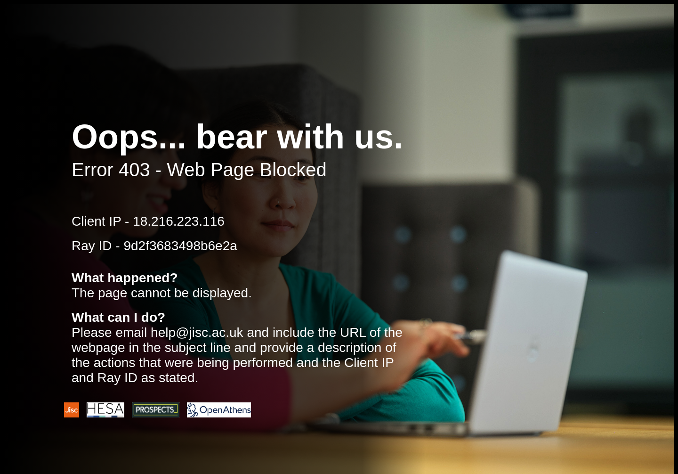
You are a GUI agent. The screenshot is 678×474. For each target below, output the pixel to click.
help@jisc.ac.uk (197, 332)
